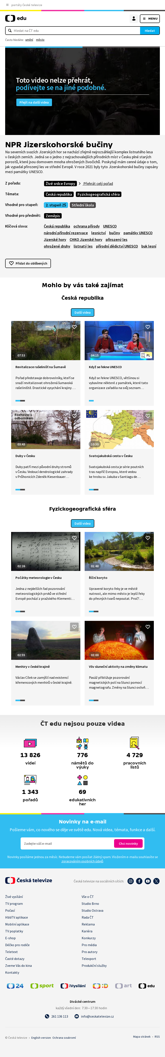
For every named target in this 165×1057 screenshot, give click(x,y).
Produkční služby (94, 964)
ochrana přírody (86, 226)
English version (41, 1037)
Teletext (11, 951)
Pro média (89, 944)
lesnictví (98, 232)
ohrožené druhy (57, 246)
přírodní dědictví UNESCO (117, 246)
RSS (157, 1036)
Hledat (150, 30)
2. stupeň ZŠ (56, 205)
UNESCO (110, 226)
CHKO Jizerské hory (86, 239)
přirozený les (116, 239)
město (40, 40)
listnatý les (83, 246)
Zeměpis (53, 215)
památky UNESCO (138, 232)
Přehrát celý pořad (97, 183)
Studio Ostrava (92, 909)
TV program (14, 902)
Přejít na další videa (34, 102)
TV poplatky (14, 930)
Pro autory (89, 951)
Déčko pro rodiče (17, 944)
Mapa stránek (142, 1036)
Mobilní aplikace (17, 923)
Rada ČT (88, 916)
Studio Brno (90, 902)
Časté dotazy (14, 958)
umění (29, 40)
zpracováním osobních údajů (82, 860)
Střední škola (83, 205)
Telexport (89, 958)
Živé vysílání (14, 896)
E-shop (10, 937)
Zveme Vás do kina (18, 964)
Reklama (88, 923)
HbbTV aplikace (16, 916)
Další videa (83, 312)
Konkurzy (89, 937)
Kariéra (87, 930)
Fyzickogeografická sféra (99, 194)
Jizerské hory (55, 239)
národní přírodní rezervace (66, 232)
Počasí (10, 909)
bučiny (114, 232)
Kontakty (12, 971)
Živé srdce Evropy (60, 183)
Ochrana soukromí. (64, 1037)
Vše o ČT (88, 896)
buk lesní (148, 246)
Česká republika (59, 194)
